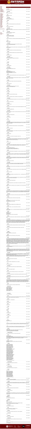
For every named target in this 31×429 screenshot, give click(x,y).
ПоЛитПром (1, 15)
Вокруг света (1, 19)
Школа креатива (1, 16)
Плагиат (1, 24)
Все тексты (9, 4)
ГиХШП (1, 27)
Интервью (19, 4)
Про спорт (1, 20)
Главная (15, 425)
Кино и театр (1, 25)
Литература (1, 14)
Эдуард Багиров (6, 4)
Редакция (12, 4)
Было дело (1, 22)
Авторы (14, 4)
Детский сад (1, 17)
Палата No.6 (1, 21)
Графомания (1, 26)
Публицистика (16, 4)
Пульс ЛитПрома (2, 9)
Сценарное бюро (19, 426)
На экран (1, 8)
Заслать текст (22, 4)
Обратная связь (1, 33)
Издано (1, 7)
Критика (1, 23)
